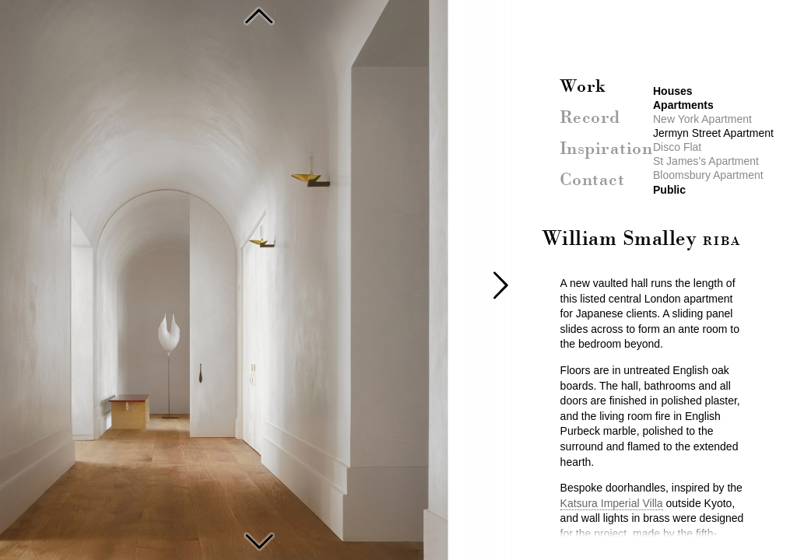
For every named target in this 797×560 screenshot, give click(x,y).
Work (583, 87)
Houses (673, 91)
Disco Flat (259, 539)
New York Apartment (259, 15)
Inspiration (606, 149)
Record (590, 118)
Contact (592, 180)
